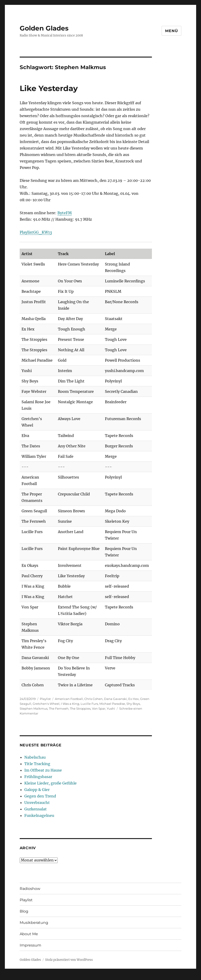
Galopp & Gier (37, 789)
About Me (29, 934)
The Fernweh (59, 708)
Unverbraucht (37, 802)
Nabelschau (35, 757)
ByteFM (64, 213)
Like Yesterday (49, 88)
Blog (24, 911)
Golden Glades (44, 28)
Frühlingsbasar (38, 776)
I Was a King (70, 703)
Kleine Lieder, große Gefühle (50, 783)
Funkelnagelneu (39, 815)
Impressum (30, 945)
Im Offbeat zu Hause (43, 770)
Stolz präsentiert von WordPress (69, 960)
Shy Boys (133, 703)
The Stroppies (80, 708)
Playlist (45, 699)
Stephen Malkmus (33, 708)
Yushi (111, 708)
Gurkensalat (35, 809)
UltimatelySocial (138, 976)
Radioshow (30, 888)
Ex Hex (133, 699)
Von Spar (98, 708)
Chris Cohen (93, 699)
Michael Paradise (112, 703)
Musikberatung (34, 922)
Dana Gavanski (115, 699)
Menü (171, 31)
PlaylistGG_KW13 (36, 232)
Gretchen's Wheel (46, 703)
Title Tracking (37, 763)
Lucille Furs (89, 703)
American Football (69, 699)
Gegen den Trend (40, 796)
